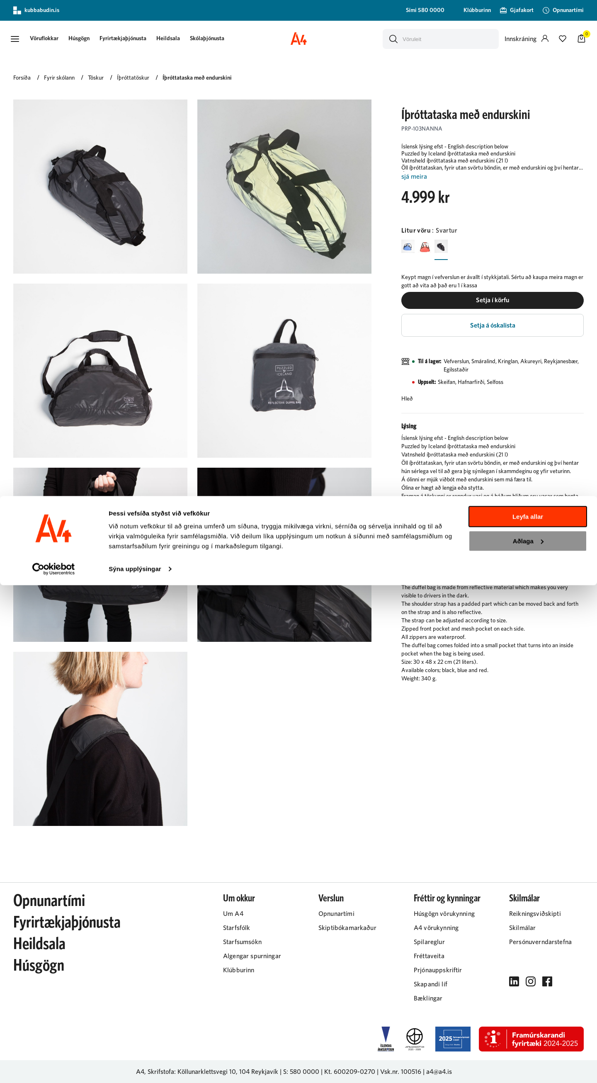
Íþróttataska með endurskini (197, 77)
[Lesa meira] (492, 176)
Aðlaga (528, 1038)
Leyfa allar (527, 1014)
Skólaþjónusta (222, 38)
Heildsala (183, 38)
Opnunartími (49, 900)
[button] (21, 38)
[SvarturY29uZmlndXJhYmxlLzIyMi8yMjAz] (449, 247)
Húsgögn (93, 38)
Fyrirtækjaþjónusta (137, 38)
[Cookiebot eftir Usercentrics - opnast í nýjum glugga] (53, 1067)
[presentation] (59, 38)
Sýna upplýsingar (135, 1066)
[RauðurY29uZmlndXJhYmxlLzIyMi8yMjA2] (429, 247)
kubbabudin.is (36, 10)
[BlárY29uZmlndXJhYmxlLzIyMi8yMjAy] (409, 247)
